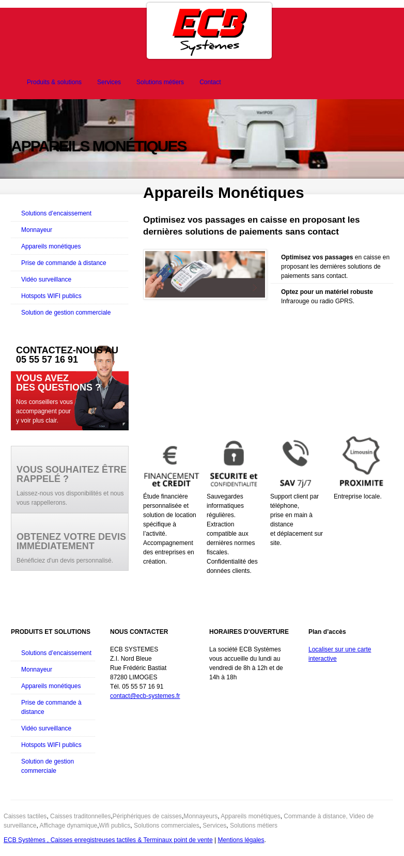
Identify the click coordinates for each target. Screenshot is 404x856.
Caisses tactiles (25, 816)
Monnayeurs (200, 816)
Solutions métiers (160, 82)
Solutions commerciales (166, 825)
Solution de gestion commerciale (66, 312)
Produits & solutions (54, 82)
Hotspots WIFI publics (51, 296)
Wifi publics (115, 825)
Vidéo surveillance (46, 279)
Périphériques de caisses (147, 816)
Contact (210, 82)
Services (109, 82)
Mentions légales (240, 840)
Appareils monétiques (51, 246)
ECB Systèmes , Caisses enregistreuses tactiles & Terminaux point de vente (108, 840)
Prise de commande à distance (63, 263)
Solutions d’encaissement (56, 213)
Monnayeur (36, 230)
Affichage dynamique (68, 825)
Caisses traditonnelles (80, 816)
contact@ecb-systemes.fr (145, 695)
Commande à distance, (315, 816)
